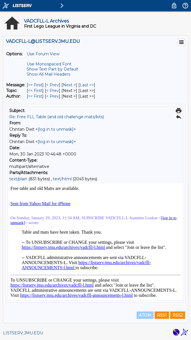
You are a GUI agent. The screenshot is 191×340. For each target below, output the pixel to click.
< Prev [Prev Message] (52, 84)
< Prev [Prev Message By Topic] (52, 90)
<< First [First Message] (35, 84)
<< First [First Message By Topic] (35, 90)
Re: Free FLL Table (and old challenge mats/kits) (56, 116)
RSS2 (177, 315)
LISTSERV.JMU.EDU (23, 332)
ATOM (145, 315)
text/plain (18, 178)
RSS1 (162, 315)
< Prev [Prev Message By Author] (52, 96)
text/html (62, 178)
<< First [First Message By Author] (35, 96)
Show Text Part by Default (52, 69)
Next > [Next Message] (69, 84)
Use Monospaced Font (49, 64)
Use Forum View (43, 53)
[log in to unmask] (56, 129)
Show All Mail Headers (48, 74)
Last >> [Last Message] (87, 84)
